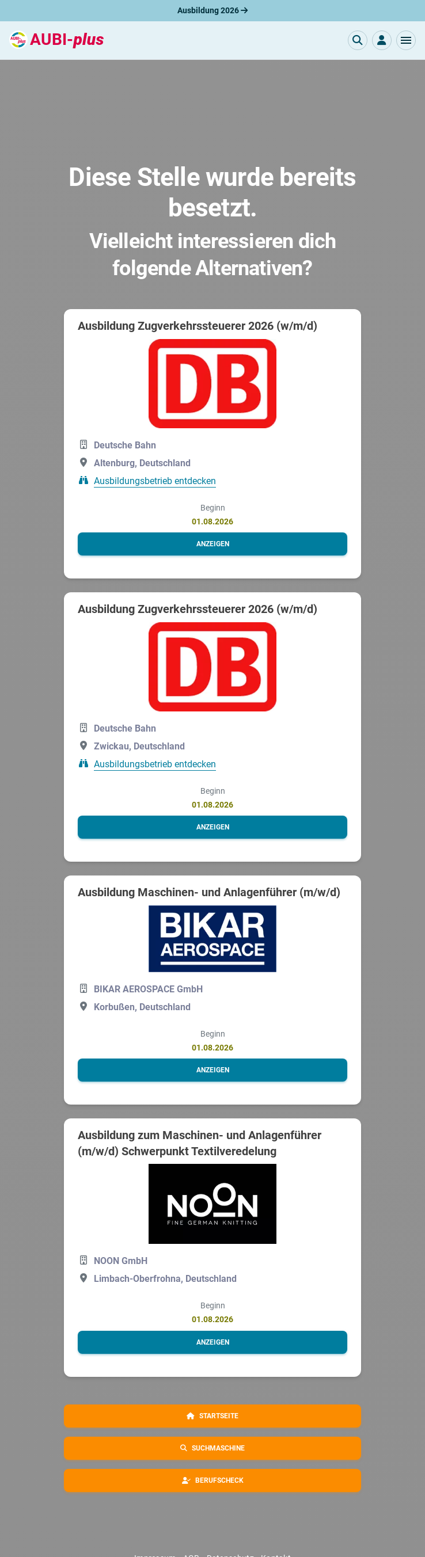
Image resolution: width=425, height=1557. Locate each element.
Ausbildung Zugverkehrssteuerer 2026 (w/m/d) (197, 326)
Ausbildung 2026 (212, 10)
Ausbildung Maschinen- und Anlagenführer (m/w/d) (209, 892)
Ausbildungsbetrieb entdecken (155, 480)
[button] (406, 40)
